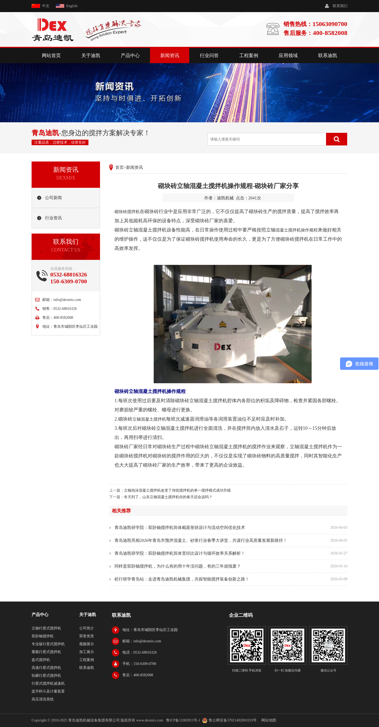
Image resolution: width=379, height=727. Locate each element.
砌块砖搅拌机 (127, 211)
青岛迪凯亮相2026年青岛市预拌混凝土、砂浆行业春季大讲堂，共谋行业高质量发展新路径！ (200, 540)
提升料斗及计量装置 (48, 691)
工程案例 (248, 55)
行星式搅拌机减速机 (48, 683)
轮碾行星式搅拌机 (46, 676)
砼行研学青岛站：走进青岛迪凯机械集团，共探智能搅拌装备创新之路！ (181, 579)
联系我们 (340, 6)
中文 (45, 6)
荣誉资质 (86, 636)
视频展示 (86, 644)
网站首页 (51, 55)
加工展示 (86, 652)
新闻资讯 (169, 55)
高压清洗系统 (43, 699)
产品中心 (130, 55)
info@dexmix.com (67, 300)
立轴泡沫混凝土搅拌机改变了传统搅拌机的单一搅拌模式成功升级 (177, 490)
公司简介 (86, 628)
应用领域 (288, 55)
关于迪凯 (90, 55)
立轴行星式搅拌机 (46, 628)
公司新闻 (53, 197)
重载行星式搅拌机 (46, 652)
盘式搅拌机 (41, 660)
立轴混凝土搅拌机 (149, 419)
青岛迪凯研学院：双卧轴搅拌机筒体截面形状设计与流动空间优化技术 (179, 527)
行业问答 (209, 55)
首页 (119, 167)
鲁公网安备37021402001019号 (233, 720)
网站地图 (268, 720)
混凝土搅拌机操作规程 (297, 230)
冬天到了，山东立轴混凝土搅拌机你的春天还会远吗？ (168, 497)
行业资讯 (53, 218)
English (72, 6)
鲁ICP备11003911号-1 (183, 720)
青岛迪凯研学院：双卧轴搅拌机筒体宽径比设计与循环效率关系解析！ (179, 553)
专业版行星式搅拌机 (48, 644)
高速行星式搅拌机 (46, 668)
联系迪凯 (327, 55)
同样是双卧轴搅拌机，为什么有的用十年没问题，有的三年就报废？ (177, 566)
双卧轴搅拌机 (43, 636)
